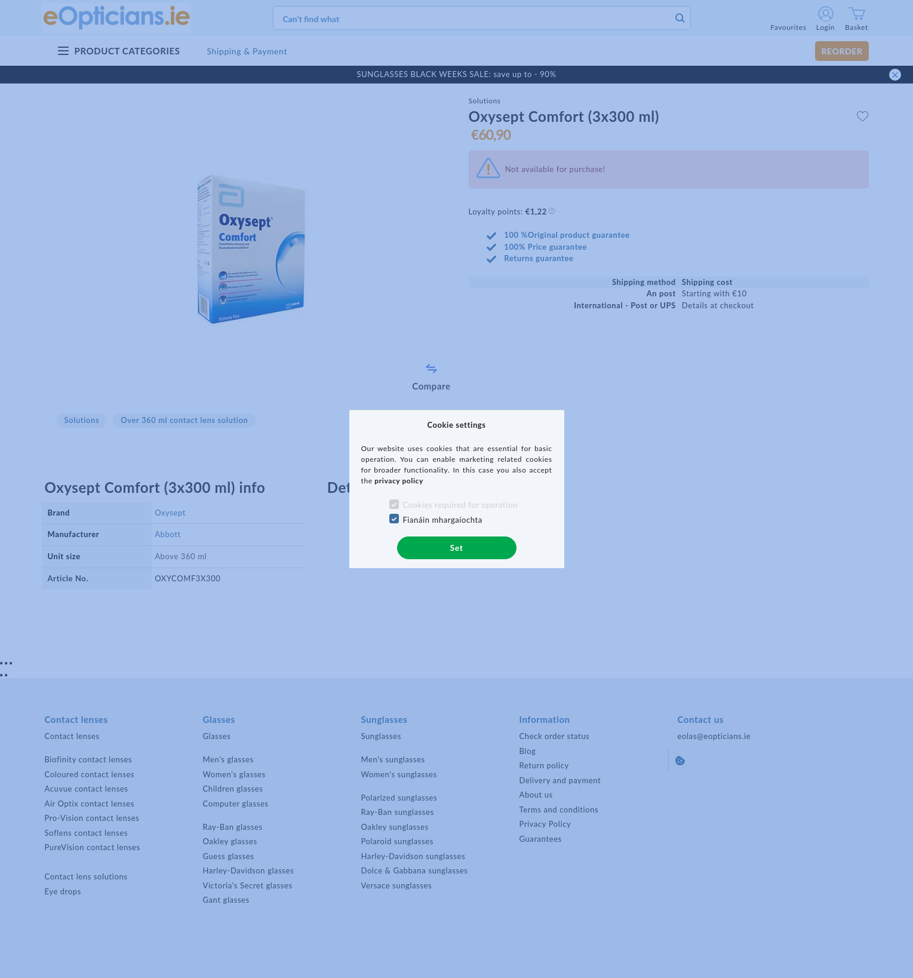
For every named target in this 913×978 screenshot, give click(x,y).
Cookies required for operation (459, 505)
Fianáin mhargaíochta (442, 520)
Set (456, 547)
